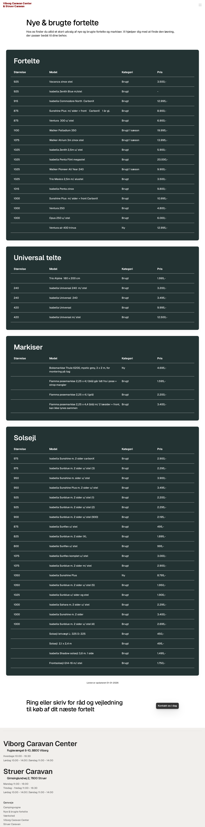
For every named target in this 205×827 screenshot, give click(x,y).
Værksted (161, 4)
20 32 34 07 (171, 762)
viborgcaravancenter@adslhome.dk (178, 754)
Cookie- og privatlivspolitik (174, 819)
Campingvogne (113, 4)
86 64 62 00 (175, 758)
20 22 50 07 (172, 766)
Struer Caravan (125, 771)
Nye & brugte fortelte (138, 4)
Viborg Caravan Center (130, 766)
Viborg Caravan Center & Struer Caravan (35, 5)
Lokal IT (195, 819)
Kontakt (194, 4)
